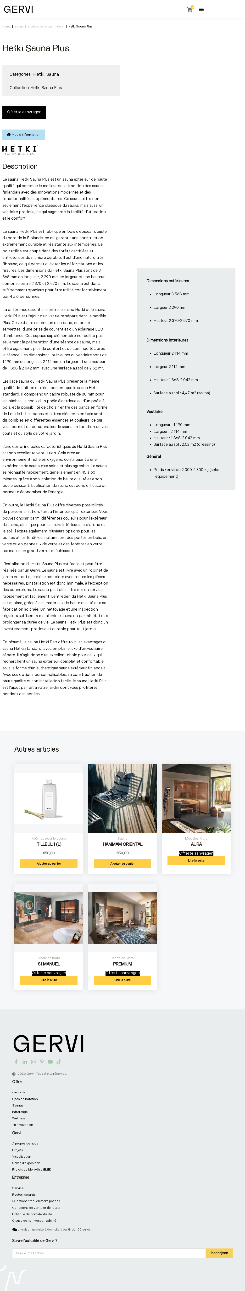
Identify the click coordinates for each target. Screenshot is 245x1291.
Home (6, 26)
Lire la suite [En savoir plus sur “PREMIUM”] (122, 980)
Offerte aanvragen (24, 112)
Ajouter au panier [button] (49, 864)
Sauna (19, 26)
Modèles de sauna (40, 26)
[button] (201, 9)
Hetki (60, 26)
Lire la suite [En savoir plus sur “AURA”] (196, 860)
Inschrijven (219, 1253)
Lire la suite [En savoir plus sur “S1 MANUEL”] (49, 980)
